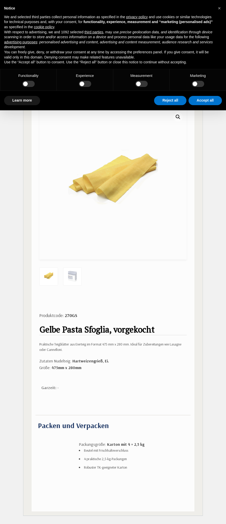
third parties (93, 32)
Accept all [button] (205, 100)
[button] (178, 117)
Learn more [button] (22, 100)
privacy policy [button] (137, 17)
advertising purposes (20, 42)
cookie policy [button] (44, 27)
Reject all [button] (170, 100)
